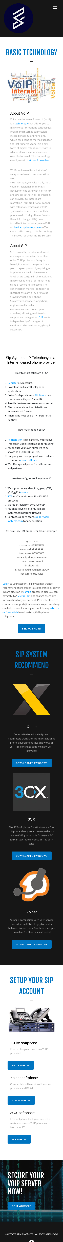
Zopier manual (21, 1100)
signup (27, 591)
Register (12, 383)
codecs (24, 492)
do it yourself (21, 1206)
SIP (41, 317)
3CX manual (19, 1139)
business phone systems (28, 227)
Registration (15, 439)
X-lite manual (20, 1065)
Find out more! (31, 628)
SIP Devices (41, 395)
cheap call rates (29, 460)
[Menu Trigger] (55, 6)
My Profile (23, 596)
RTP (10, 496)
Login (6, 583)
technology (21, 123)
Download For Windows (31, 763)
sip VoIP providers (39, 160)
